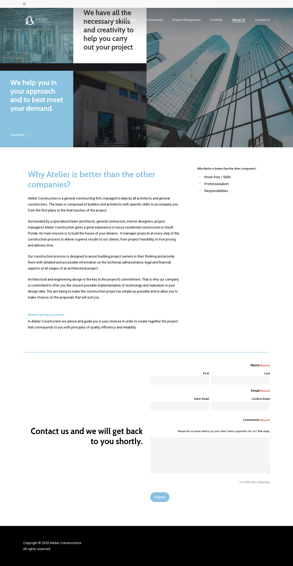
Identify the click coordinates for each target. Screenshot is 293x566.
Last (267, 373)
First (206, 373)
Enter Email (201, 399)
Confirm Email (261, 399)
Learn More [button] (17, 135)
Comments (256, 420)
